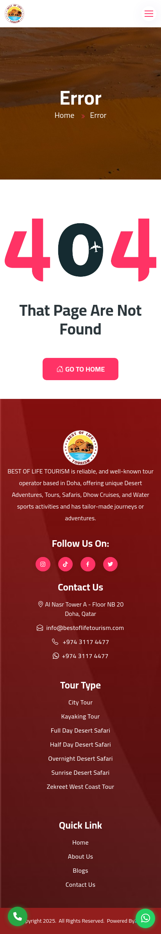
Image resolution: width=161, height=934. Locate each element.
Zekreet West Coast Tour (80, 786)
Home (64, 115)
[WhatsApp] (145, 918)
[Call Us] (17, 916)
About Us (80, 856)
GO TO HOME (80, 369)
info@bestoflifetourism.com (80, 627)
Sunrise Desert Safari (81, 772)
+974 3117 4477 (80, 641)
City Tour (80, 702)
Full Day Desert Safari (80, 730)
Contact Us (80, 884)
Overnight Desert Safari (80, 758)
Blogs (80, 870)
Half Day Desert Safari (80, 744)
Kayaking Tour (80, 716)
